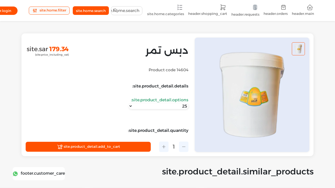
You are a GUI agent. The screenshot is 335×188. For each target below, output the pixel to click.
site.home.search (91, 11)
